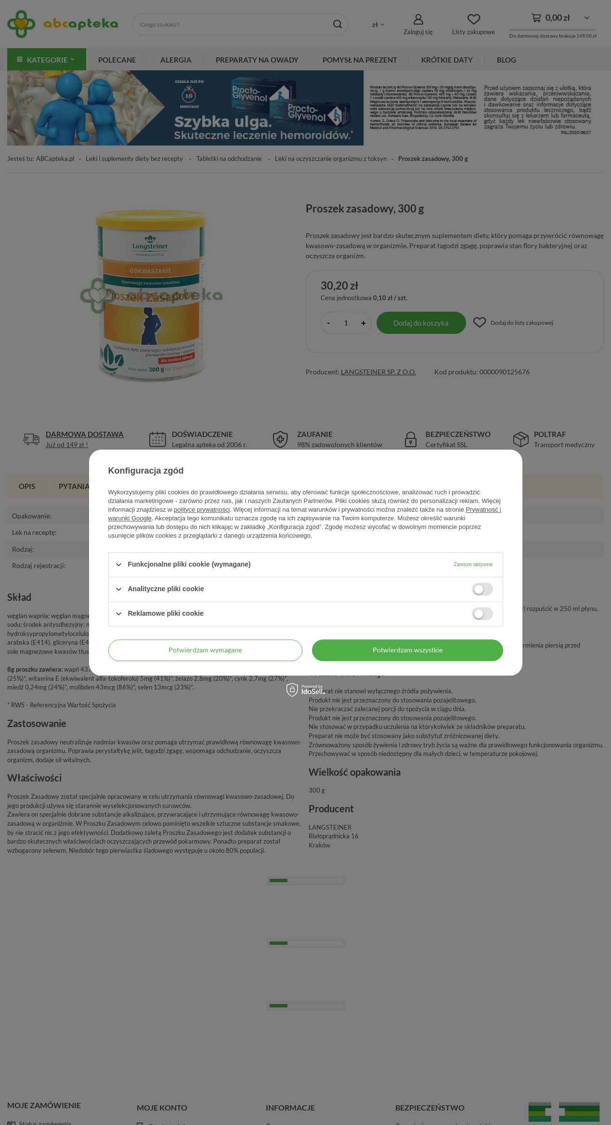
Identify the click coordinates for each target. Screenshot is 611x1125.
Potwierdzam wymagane (205, 650)
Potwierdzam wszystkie (407, 650)
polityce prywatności (202, 509)
